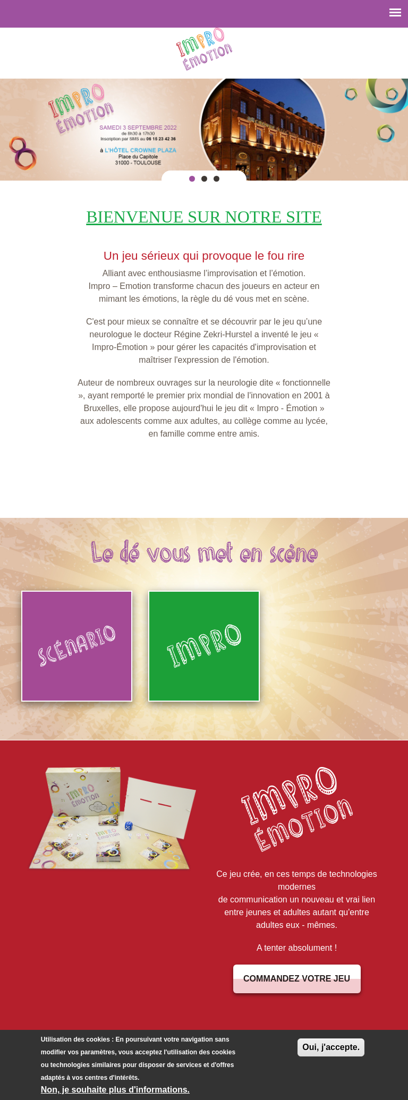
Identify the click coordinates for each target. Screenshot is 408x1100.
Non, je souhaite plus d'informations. (115, 1091)
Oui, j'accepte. (331, 1049)
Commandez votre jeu (296, 978)
